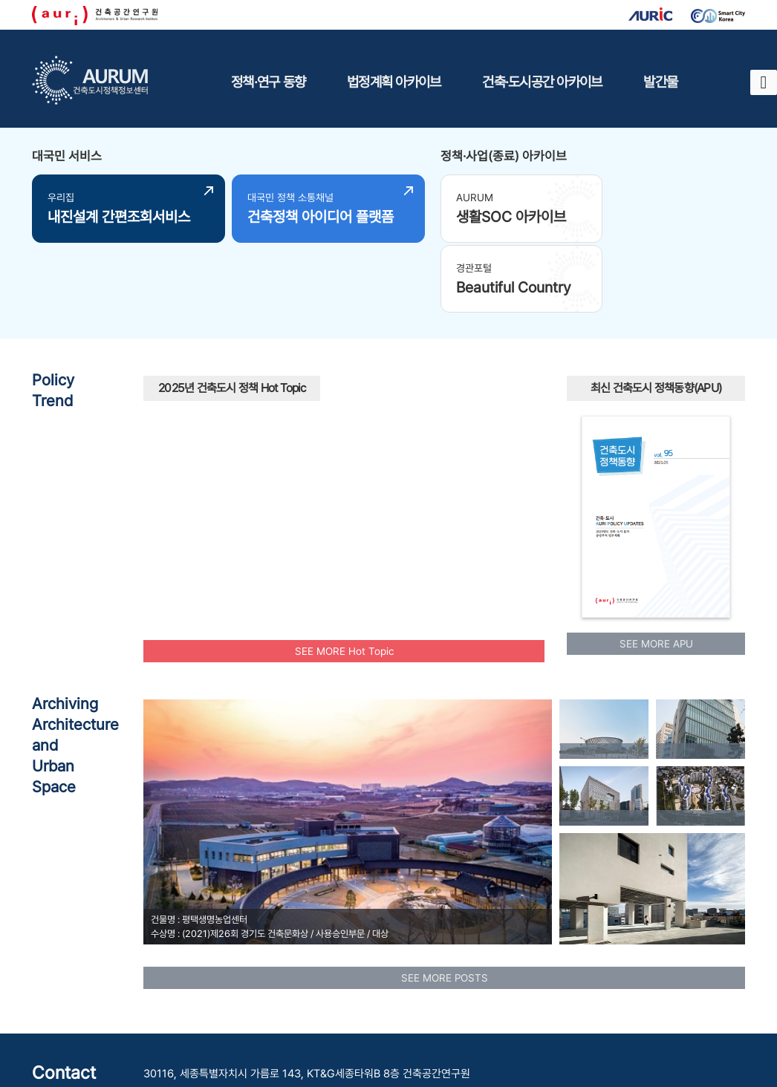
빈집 (344, 443)
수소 (499, 452)
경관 (512, 470)
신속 (271, 417)
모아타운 (383, 501)
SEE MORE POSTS (444, 904)
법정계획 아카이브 (393, 82)
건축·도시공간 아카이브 (542, 82)
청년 (297, 484)
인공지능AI (479, 381)
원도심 (402, 383)
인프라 (500, 404)
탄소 (240, 381)
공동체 (321, 353)
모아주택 (429, 402)
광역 (213, 455)
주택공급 (452, 487)
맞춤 (243, 474)
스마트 (365, 382)
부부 (499, 495)
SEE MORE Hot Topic (344, 578)
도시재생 (220, 437)
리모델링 (188, 492)
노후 (284, 450)
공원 (450, 461)
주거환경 (435, 431)
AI (382, 433)
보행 (296, 370)
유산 (498, 422)
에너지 (234, 495)
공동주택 (371, 477)
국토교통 (339, 403)
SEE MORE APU (656, 571)
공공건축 (217, 400)
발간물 (660, 82)
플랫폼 (401, 532)
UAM (263, 513)
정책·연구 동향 (268, 82)
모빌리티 (373, 349)
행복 (421, 459)
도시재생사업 (318, 521)
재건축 (159, 470)
